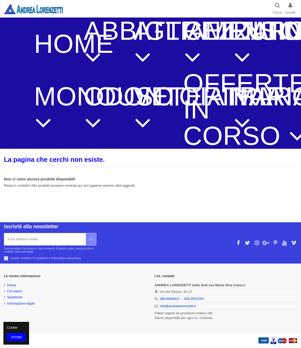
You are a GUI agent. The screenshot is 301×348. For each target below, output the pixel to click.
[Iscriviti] (91, 239)
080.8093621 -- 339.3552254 (182, 299)
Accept (16, 337)
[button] (101, 44)
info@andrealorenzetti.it (178, 306)
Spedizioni (15, 297)
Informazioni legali (21, 303)
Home (11, 285)
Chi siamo (14, 291)
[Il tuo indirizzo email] (45, 239)
